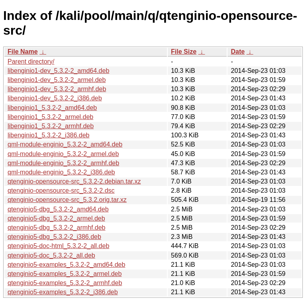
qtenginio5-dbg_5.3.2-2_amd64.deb (58, 209)
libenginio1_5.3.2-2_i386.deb (49, 135)
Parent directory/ (31, 61)
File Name (23, 51)
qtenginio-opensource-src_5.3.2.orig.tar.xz (67, 199)
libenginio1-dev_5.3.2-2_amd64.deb (58, 70)
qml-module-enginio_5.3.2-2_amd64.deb (65, 144)
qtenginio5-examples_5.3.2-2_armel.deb (65, 273)
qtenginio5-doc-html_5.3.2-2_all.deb (58, 245)
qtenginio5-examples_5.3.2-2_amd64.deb (66, 264)
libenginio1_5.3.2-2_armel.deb (50, 116)
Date (238, 51)
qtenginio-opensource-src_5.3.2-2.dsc (61, 190)
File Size (183, 51)
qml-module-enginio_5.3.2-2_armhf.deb (63, 163)
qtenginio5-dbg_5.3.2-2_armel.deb (56, 218)
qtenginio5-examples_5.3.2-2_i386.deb (63, 292)
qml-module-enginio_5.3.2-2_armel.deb (63, 153)
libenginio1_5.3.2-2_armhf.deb (51, 126)
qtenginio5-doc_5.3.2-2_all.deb (51, 255)
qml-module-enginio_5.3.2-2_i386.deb (61, 172)
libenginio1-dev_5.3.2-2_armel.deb (57, 79)
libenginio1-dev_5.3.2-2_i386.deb (55, 98)
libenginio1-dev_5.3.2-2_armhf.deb (57, 89)
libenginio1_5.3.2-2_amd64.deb (52, 107)
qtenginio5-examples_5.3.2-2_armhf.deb (65, 283)
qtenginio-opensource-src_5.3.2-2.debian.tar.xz (74, 181)
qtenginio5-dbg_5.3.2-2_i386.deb (54, 236)
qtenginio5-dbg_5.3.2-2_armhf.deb (57, 227)
